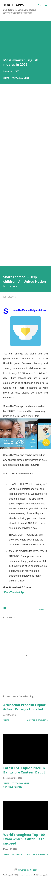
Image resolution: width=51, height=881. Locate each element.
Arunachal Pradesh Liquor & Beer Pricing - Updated (24, 707)
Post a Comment (20, 78)
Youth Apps (13, 5)
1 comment (18, 854)
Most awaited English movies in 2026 (20, 62)
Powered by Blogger (25, 870)
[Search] (39, 5)
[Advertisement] (25, 178)
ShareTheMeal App (14, 592)
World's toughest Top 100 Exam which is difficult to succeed (24, 838)
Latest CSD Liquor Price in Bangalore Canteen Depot (24, 770)
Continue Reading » (37, 720)
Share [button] (6, 78)
